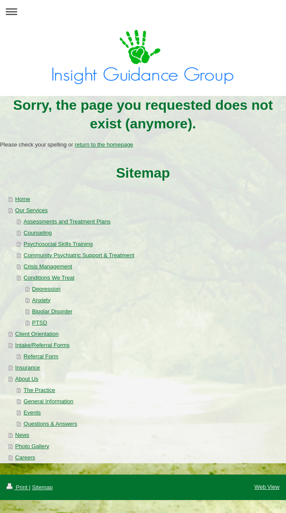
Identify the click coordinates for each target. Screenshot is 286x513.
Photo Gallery (32, 446)
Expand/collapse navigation (143, 11)
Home (22, 199)
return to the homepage (104, 144)
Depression (46, 289)
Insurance (27, 367)
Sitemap (42, 487)
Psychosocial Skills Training (58, 244)
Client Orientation (36, 334)
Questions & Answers (50, 424)
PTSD (39, 322)
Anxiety (41, 300)
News (22, 435)
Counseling (38, 232)
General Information (49, 401)
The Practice (39, 390)
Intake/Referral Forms (42, 345)
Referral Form (41, 356)
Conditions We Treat (49, 277)
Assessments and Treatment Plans (67, 221)
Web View (267, 487)
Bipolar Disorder (52, 311)
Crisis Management (48, 266)
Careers (25, 457)
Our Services (31, 210)
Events (32, 412)
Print (17, 487)
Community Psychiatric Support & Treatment (79, 255)
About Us (26, 379)
